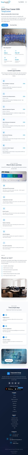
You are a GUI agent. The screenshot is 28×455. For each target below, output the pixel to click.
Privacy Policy (14, 425)
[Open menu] (26, 2)
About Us (14, 403)
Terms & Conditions (14, 423)
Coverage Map (14, 421)
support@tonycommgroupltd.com (16, 439)
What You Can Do (14, 399)
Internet (14, 397)
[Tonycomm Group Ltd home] (5, 2)
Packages (14, 405)
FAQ (14, 427)
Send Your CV (9, 360)
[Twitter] (15, 383)
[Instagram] (12, 383)
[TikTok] (18, 383)
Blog (14, 409)
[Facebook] (9, 383)
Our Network (14, 401)
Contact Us (14, 411)
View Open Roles (13, 25)
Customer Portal (14, 417)
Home (14, 395)
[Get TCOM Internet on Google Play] (9, 389)
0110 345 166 (15, 435)
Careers (14, 407)
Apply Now (5, 25)
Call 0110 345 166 (18, 360)
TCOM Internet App (14, 419)
